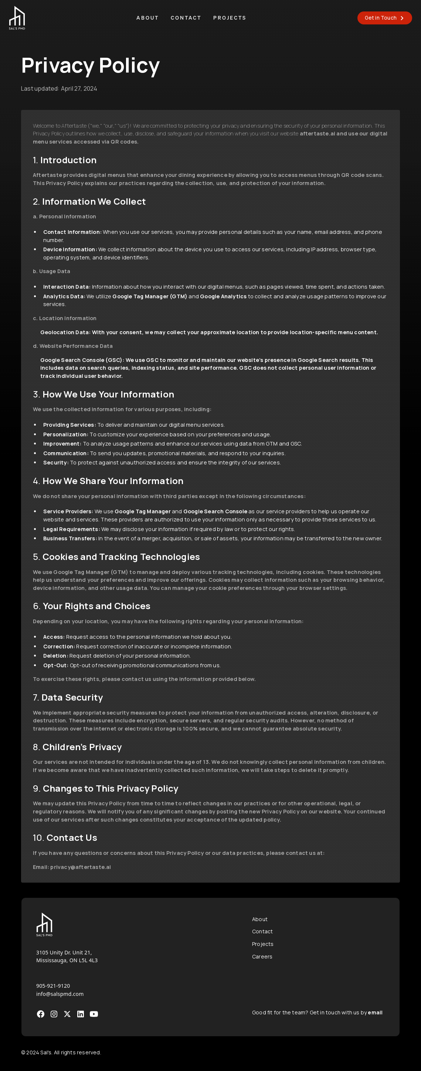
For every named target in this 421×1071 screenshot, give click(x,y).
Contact (186, 17)
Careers (262, 956)
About (147, 17)
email (375, 1012)
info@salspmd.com (60, 993)
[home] (17, 18)
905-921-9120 (53, 985)
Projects (230, 17)
